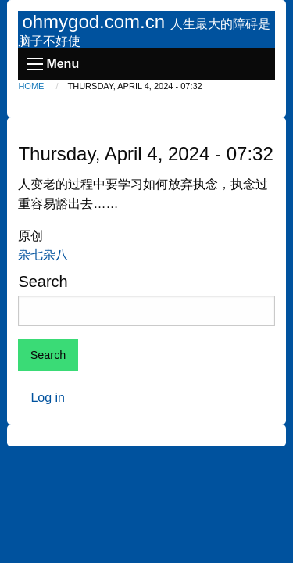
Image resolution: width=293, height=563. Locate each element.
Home (31, 86)
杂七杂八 (43, 254)
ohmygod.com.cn (96, 21)
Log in (47, 397)
